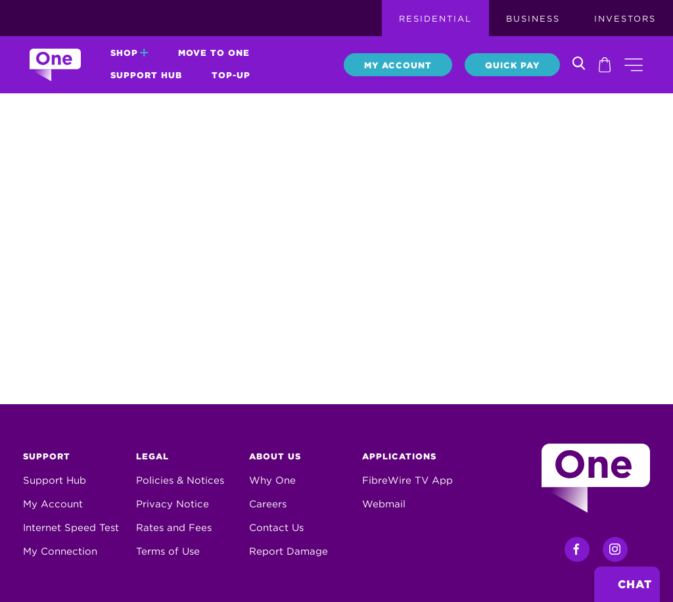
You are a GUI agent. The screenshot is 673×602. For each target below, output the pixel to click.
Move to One (214, 53)
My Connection (60, 551)
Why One (272, 480)
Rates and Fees (174, 528)
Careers (268, 504)
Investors (625, 19)
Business (533, 19)
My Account (398, 65)
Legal (152, 456)
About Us (275, 456)
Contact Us (276, 528)
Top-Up (231, 75)
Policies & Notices (180, 480)
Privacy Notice (172, 504)
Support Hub (146, 75)
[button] (633, 64)
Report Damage (288, 551)
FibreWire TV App (407, 480)
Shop (129, 53)
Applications (399, 456)
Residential (435, 19)
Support (46, 456)
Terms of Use (168, 551)
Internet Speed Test (71, 528)
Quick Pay (512, 65)
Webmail (384, 504)
